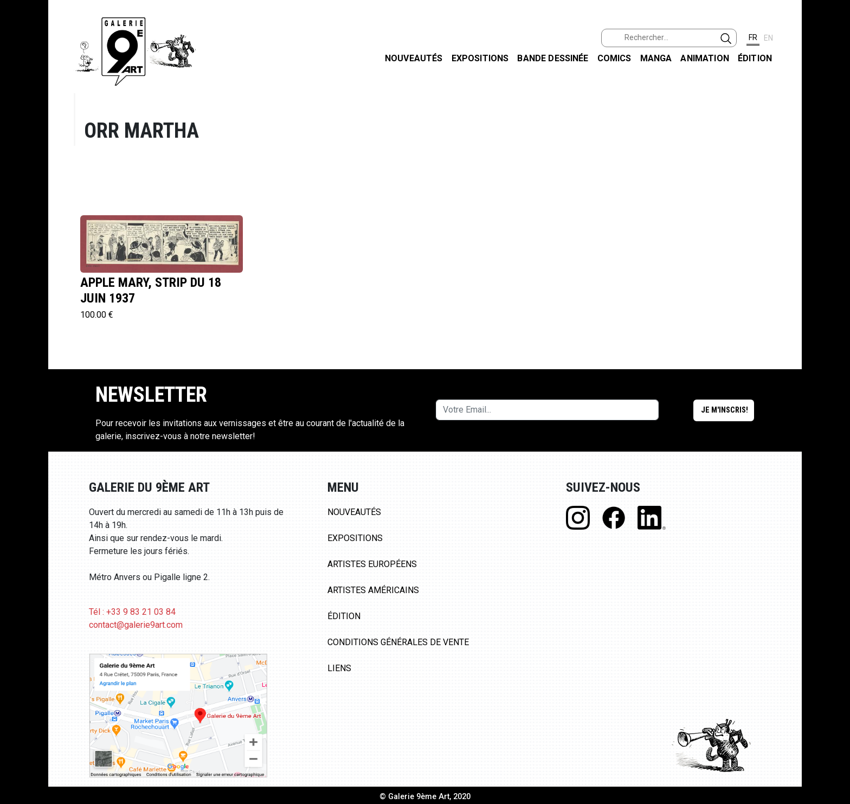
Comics (614, 58)
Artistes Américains (373, 590)
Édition (755, 58)
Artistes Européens (372, 564)
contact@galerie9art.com (136, 625)
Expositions (480, 58)
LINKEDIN (833, 193)
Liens (339, 668)
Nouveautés (414, 58)
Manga (656, 58)
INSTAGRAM (833, 139)
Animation (704, 58)
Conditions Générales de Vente (398, 642)
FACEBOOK (833, 83)
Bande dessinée (552, 58)
